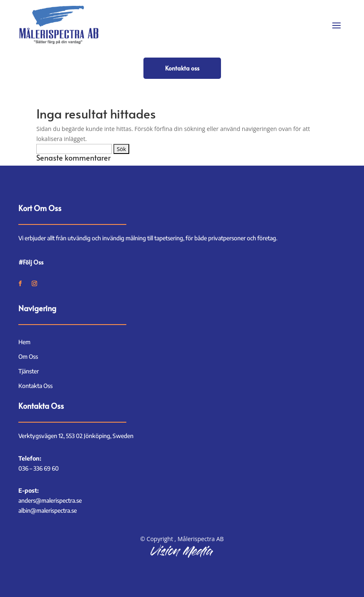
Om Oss (28, 356)
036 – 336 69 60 (38, 468)
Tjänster (28, 371)
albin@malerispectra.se (47, 510)
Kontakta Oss (35, 385)
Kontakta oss (182, 68)
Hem (24, 341)
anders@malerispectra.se (50, 500)
